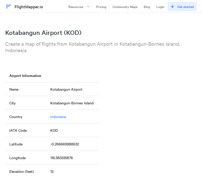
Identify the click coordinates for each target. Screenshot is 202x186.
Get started (182, 6)
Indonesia (58, 116)
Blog (147, 6)
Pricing (101, 6)
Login (160, 6)
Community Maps (125, 6)
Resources (79, 6)
